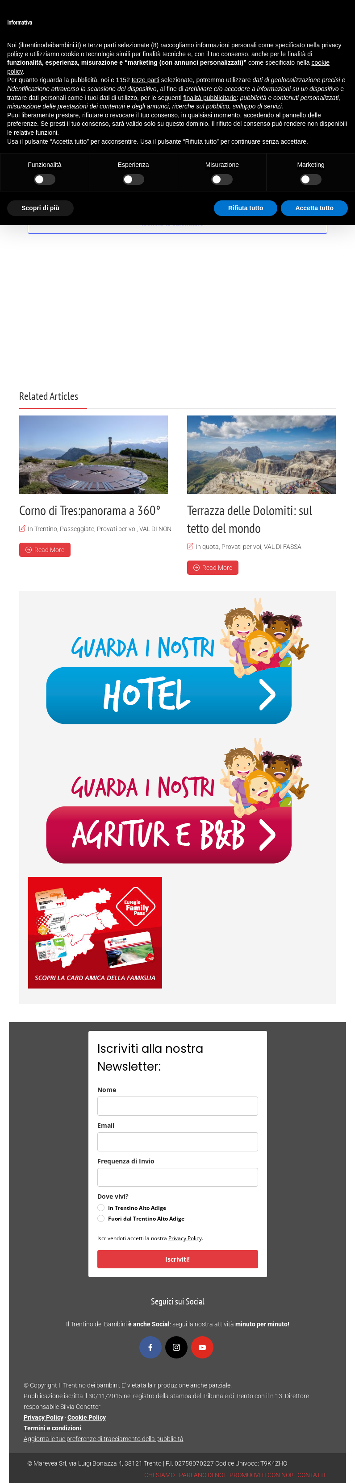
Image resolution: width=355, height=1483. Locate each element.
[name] (177, 1105)
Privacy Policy (185, 1238)
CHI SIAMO (159, 1474)
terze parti (145, 79)
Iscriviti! (177, 1259)
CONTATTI (311, 1474)
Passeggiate (77, 528)
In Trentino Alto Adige (137, 1207)
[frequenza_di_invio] (177, 1176)
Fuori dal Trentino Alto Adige (146, 1218)
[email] (177, 1141)
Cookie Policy (86, 1417)
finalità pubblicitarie (210, 97)
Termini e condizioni (52, 1427)
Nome (106, 1089)
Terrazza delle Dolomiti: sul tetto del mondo (249, 518)
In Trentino (42, 528)
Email (105, 1125)
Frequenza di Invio (126, 1160)
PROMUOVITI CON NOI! (261, 1474)
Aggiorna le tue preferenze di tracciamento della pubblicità (104, 1438)
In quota (207, 546)
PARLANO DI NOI (202, 1474)
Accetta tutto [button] (314, 208)
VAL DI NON (155, 528)
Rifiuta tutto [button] (245, 208)
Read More (44, 549)
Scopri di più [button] (40, 208)
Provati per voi (117, 528)
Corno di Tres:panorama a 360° (89, 510)
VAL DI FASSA (282, 546)
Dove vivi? (113, 1196)
